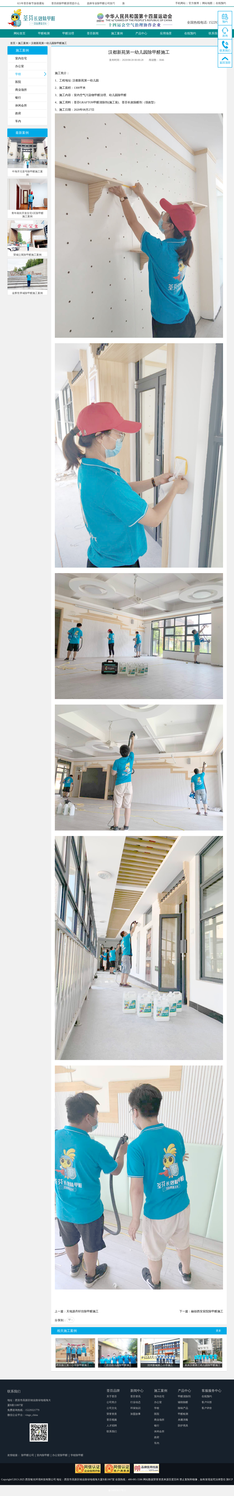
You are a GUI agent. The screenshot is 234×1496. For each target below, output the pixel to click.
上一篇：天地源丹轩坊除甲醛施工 (77, 1311)
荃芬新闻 (93, 33)
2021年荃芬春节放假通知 (31, 3)
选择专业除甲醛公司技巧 (102, 3)
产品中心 (141, 33)
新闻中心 (137, 1390)
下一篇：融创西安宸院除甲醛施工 (201, 1311)
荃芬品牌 (113, 1390)
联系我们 (214, 33)
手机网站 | (181, 3)
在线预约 (190, 33)
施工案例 (117, 33)
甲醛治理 (68, 33)
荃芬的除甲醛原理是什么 (67, 3)
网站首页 (19, 33)
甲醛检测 (44, 33)
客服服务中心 (211, 1390)
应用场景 (166, 33)
